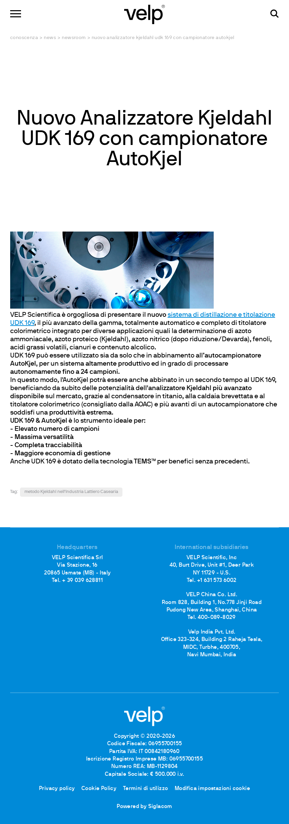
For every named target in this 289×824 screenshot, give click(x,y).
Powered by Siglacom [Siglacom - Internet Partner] (144, 806)
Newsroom (73, 38)
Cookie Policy (98, 788)
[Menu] (15, 13)
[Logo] (144, 13)
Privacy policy (57, 788)
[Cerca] (274, 14)
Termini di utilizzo (145, 788)
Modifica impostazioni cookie (212, 788)
